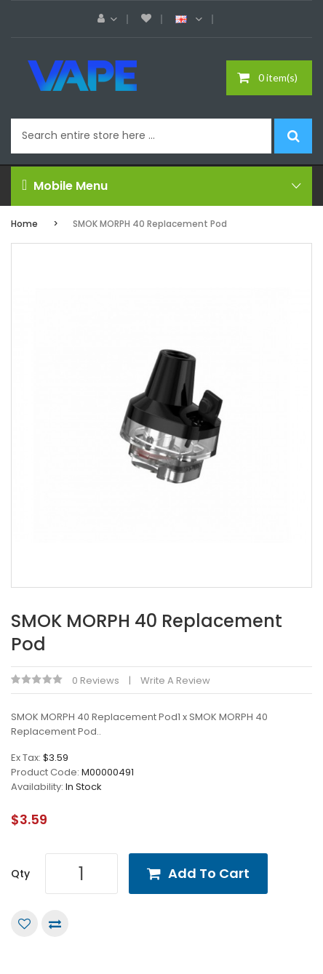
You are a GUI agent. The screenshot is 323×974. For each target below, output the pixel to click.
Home (24, 223)
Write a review (175, 680)
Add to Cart (209, 873)
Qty (20, 873)
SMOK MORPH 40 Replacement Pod (150, 223)
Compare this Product (54, 923)
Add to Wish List (24, 923)
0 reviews (95, 680)
